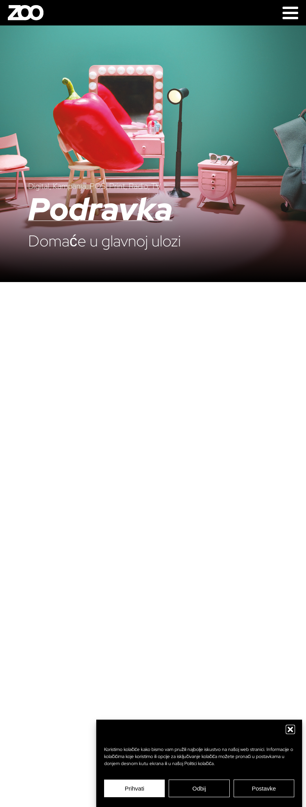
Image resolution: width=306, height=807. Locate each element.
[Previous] (15, 416)
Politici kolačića (199, 763)
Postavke (264, 788)
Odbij (199, 788)
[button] (290, 729)
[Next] (290, 416)
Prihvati (134, 788)
